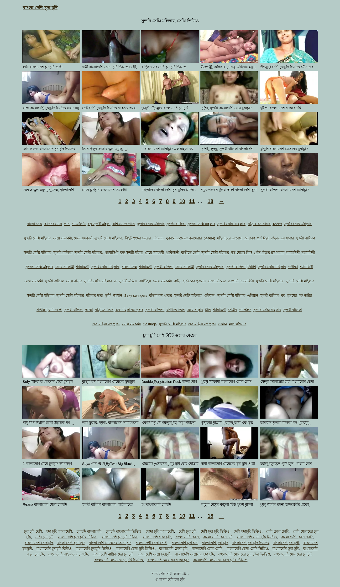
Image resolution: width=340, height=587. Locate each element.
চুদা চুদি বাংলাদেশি (59, 531)
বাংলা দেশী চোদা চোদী (151, 543)
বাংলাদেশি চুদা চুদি (215, 543)
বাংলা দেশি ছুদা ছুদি (71, 543)
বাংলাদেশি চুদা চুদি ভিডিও (250, 543)
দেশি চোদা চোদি (277, 531)
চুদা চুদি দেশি (33, 531)
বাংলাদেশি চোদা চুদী (173, 548)
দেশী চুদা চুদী (44, 537)
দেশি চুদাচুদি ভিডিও (248, 531)
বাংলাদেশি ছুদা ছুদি (285, 548)
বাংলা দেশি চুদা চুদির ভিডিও (77, 537)
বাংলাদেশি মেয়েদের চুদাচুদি (293, 554)
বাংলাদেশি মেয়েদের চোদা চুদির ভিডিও (220, 560)
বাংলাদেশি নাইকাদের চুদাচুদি (68, 554)
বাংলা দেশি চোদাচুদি (39, 543)
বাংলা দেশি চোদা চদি (217, 537)
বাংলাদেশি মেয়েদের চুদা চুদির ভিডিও (244, 554)
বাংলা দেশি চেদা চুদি (157, 537)
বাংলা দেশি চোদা (187, 537)
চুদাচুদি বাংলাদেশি (89, 531)
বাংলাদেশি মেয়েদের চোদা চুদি (168, 560)
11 (192, 201)
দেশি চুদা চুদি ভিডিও (215, 531)
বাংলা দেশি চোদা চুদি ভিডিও (257, 537)
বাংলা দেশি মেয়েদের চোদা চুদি (110, 543)
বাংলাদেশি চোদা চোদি (207, 548)
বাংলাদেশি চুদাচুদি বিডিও (54, 548)
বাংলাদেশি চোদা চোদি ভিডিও (247, 548)
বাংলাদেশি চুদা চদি (185, 543)
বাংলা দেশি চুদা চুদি (40, 7)
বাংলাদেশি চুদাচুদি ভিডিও (93, 548)
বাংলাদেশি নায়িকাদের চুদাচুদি (113, 554)
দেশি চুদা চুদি (187, 531)
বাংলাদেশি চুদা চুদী (286, 543)
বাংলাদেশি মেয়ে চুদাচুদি (154, 554)
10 (182, 201)
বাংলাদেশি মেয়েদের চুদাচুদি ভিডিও (118, 560)
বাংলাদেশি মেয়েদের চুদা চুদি (194, 554)
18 (210, 201)
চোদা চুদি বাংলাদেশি (160, 531)
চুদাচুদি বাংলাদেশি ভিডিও (123, 531)
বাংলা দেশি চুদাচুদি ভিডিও (120, 537)
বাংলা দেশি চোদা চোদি (297, 537)
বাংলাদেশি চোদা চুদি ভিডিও (135, 548)
